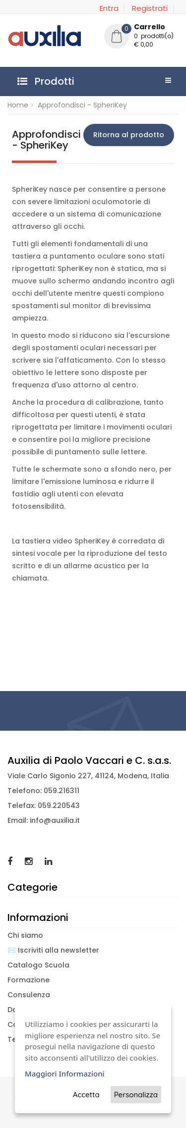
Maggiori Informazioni (65, 1073)
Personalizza (136, 1094)
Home (17, 105)
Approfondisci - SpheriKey (82, 105)
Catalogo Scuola (38, 965)
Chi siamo (25, 935)
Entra (109, 8)
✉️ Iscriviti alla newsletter (53, 950)
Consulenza (28, 995)
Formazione (28, 980)
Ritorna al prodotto (128, 135)
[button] (141, 37)
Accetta (86, 1094)
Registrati (150, 8)
